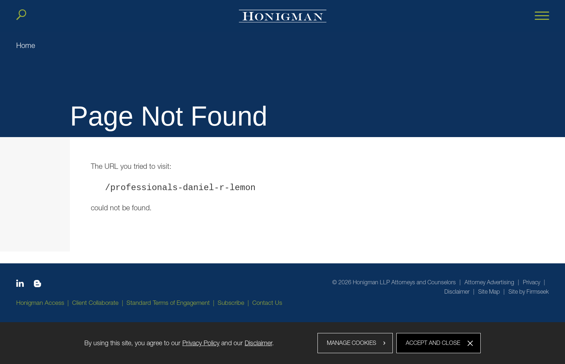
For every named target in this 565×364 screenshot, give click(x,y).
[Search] (21, 14)
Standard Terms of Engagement (168, 302)
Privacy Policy (200, 343)
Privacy (531, 282)
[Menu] (542, 16)
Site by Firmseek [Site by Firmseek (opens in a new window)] (528, 291)
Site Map (489, 291)
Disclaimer (457, 291)
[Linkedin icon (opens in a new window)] (20, 285)
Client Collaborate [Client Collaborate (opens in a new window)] (95, 302)
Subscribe (231, 302)
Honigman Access (40, 302)
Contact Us (267, 302)
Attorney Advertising (489, 282)
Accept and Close (433, 342)
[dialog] (282, 343)
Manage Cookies (351, 342)
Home (25, 45)
